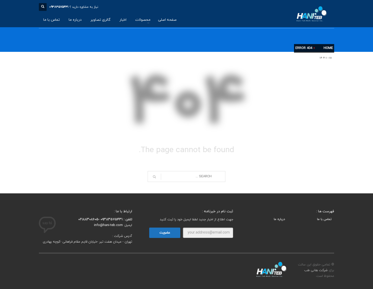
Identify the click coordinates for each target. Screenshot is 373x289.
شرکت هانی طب (316, 270)
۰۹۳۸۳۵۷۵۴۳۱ (58, 7)
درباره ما (279, 219)
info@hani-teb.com (108, 225)
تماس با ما (324, 219)
